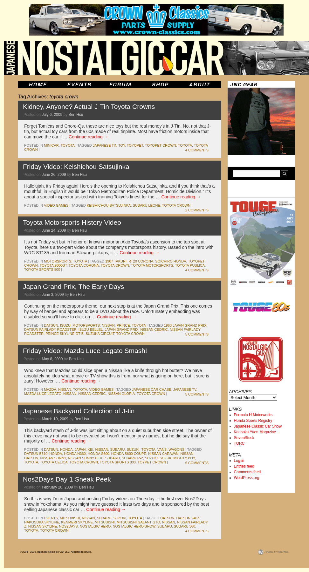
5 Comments (197, 334)
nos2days (68, 526)
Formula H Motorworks (253, 415)
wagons (176, 449)
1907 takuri (116, 261)
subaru (117, 449)
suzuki (133, 449)
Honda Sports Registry (253, 420)
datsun (51, 325)
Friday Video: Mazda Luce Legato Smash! (85, 350)
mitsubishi (70, 518)
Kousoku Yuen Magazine (255, 432)
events (51, 518)
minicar (51, 145)
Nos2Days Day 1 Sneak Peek (67, 479)
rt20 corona (140, 261)
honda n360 (75, 454)
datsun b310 (35, 454)
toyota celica (53, 462)
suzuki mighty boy (177, 458)
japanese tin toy (109, 145)
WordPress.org (246, 478)
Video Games (56, 205)
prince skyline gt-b (64, 334)
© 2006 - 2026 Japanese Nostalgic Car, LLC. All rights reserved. (56, 551)
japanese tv (184, 389)
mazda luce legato (42, 394)
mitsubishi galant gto (138, 522)
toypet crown (152, 462)
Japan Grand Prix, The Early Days (73, 286)
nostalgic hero (95, 526)
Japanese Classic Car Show (258, 426)
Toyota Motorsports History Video (72, 222)
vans (162, 449)
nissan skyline (42, 526)
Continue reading (88, 136)
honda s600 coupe (128, 454)
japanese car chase (151, 389)
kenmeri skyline (77, 522)
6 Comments (197, 463)
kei (90, 449)
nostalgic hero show (134, 526)
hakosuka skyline (41, 522)
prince (123, 325)
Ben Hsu (75, 114)
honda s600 (98, 454)
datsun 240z (188, 518)
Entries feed (244, 466)
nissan (108, 325)
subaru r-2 (132, 458)
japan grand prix (121, 329)
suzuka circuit (100, 334)
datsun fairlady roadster (50, 329)
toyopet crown (160, 145)
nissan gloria (121, 394)
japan (80, 449)
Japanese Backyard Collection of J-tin (78, 411)
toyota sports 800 (42, 269)
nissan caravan (163, 454)
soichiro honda (170, 261)
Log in (239, 460)
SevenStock (244, 438)
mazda (50, 389)
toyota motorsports (152, 265)
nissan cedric (154, 329)
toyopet (135, 145)
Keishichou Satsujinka (109, 205)
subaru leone (146, 205)
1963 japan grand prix (185, 325)
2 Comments (197, 210)
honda (66, 449)
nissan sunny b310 (85, 458)
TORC (239, 443)
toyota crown (176, 205)
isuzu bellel (91, 329)
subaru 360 (184, 526)
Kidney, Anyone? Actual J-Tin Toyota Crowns (89, 106)
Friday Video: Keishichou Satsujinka (76, 166)
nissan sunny (53, 458)
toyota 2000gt (53, 265)
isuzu (65, 325)
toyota (68, 145)
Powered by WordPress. (276, 551)
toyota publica (190, 265)
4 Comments (197, 150)
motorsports (57, 261)
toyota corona (84, 265)
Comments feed (247, 472)
